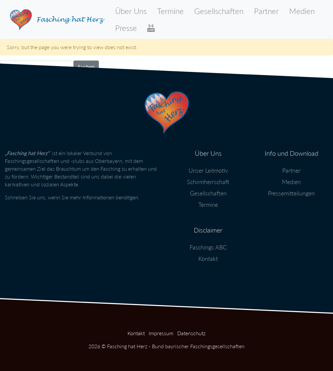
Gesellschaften (219, 11)
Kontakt (208, 256)
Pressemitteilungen (291, 190)
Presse (126, 28)
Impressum (161, 333)
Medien (302, 11)
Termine (170, 11)
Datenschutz (191, 333)
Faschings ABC (208, 244)
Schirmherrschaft (208, 179)
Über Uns (131, 11)
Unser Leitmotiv (208, 168)
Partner (266, 11)
